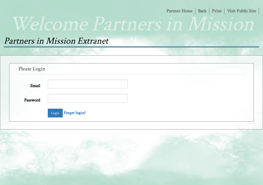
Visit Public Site (241, 11)
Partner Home (179, 11)
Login (55, 113)
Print (217, 11)
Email (35, 86)
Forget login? (75, 113)
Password (32, 100)
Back (202, 11)
